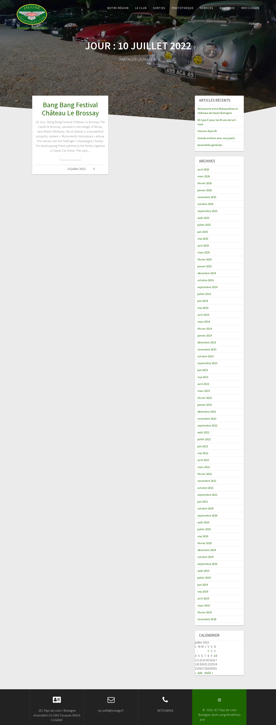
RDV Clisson (250, 8)
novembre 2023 (206, 349)
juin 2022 (202, 446)
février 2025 (204, 259)
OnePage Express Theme (222, 719)
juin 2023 (202, 370)
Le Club (141, 8)
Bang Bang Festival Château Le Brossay (70, 108)
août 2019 (203, 570)
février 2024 (204, 328)
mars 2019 (203, 605)
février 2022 (204, 474)
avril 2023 (203, 384)
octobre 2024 (205, 280)
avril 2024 (203, 314)
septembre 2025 (207, 211)
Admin (56, 169)
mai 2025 (202, 238)
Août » (209, 673)
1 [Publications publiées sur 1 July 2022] (208, 651)
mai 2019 (202, 591)
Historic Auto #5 (207, 131)
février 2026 (204, 183)
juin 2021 (202, 501)
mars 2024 (203, 321)
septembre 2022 (207, 425)
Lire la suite (70, 157)
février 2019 (204, 612)
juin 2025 (202, 232)
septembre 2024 (207, 287)
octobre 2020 (205, 508)
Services (206, 8)
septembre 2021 (207, 494)
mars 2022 (203, 467)
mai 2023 (202, 377)
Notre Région (118, 8)
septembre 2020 (207, 515)
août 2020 (203, 522)
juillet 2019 (204, 577)
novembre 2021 (206, 481)
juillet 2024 (204, 294)
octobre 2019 (205, 557)
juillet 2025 (204, 224)
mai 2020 (202, 536)
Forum (254, 23)
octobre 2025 (205, 204)
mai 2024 (202, 308)
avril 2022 (203, 460)
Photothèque (183, 8)
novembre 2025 (206, 197)
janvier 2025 (204, 266)
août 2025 (203, 218)
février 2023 (204, 398)
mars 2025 (203, 252)
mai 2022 (202, 453)
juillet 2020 (204, 529)
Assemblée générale (209, 145)
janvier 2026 (204, 190)
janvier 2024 (204, 335)
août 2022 (203, 432)
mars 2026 (203, 176)
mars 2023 (203, 391)
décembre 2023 (206, 342)
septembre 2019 (207, 564)
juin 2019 (202, 584)
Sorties (159, 8)
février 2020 (204, 543)
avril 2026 (203, 169)
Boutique (227, 8)
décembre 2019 (206, 550)
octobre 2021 (205, 488)
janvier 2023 (204, 404)
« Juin (198, 673)
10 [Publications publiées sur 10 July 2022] (215, 656)
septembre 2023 (207, 363)
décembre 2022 (206, 411)
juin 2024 (202, 301)
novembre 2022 (206, 418)
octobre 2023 (205, 356)
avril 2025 (203, 245)
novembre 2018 (206, 619)
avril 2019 (203, 598)
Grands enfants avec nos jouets (216, 138)
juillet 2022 (204, 439)
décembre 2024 (206, 273)
